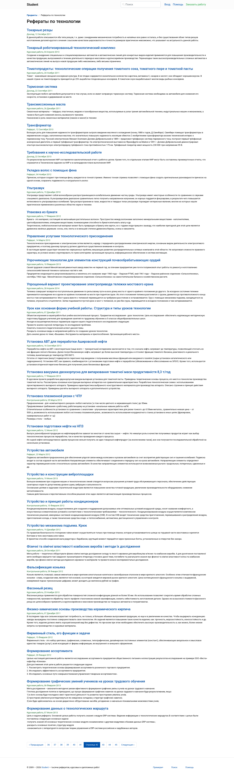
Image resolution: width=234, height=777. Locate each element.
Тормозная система (42, 87)
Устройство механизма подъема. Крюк (57, 525)
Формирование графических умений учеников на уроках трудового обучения (86, 681)
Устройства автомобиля (45, 450)
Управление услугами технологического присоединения (70, 236)
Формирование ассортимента (49, 651)
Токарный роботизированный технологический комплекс (71, 48)
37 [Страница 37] (55, 745)
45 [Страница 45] (116, 745)
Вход (167, 4)
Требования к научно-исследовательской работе (64, 152)
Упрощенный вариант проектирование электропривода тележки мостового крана (90, 284)
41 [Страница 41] (80, 745)
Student (45, 767)
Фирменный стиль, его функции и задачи (58, 633)
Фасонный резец (40, 588)
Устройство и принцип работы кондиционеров (62, 501)
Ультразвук (35, 188)
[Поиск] (141, 4)
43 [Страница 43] (103, 745)
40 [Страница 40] (74, 745)
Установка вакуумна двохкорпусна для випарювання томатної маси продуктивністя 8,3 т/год (99, 372)
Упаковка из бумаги (42, 212)
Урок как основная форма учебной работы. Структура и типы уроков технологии (89, 308)
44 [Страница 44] (110, 745)
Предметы (32, 15)
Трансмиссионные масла (46, 104)
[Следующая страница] (127, 745)
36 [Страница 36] (48, 745)
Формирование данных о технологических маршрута (67, 708)
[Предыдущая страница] (36, 745)
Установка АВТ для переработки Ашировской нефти (67, 341)
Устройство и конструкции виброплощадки (60, 474)
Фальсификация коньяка (46, 567)
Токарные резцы (40, 30)
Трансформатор (39, 125)
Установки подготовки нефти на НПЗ (55, 426)
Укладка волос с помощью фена (52, 170)
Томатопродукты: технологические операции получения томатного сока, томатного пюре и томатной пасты (110, 69)
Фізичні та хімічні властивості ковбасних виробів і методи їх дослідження (83, 546)
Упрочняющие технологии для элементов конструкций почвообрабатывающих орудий (93, 260)
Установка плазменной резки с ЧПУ (54, 396)
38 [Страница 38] (61, 745)
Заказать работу (196, 4)
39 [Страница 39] (67, 745)
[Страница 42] (92, 745)
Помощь (178, 4)
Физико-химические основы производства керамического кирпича (78, 609)
